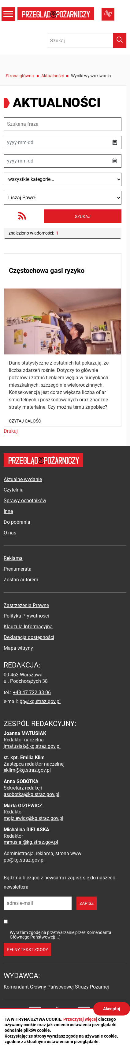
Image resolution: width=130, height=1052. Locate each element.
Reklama (13, 558)
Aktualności (52, 75)
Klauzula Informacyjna (28, 626)
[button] (114, 142)
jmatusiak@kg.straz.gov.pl (32, 746)
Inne (8, 511)
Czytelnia (14, 490)
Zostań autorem (21, 580)
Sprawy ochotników (25, 500)
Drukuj (11, 431)
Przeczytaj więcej (80, 1019)
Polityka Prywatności (26, 616)
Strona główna (20, 75)
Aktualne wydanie (23, 479)
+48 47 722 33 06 (32, 692)
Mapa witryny (18, 648)
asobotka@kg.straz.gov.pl (31, 794)
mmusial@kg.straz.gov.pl (31, 842)
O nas (10, 533)
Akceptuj (111, 1008)
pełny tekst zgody (27, 949)
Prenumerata (18, 569)
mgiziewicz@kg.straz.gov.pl (33, 818)
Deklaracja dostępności (29, 637)
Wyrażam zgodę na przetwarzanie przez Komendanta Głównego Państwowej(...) (60, 934)
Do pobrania (17, 522)
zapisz (87, 903)
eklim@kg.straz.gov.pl (27, 770)
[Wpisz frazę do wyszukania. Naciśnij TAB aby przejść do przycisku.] (86, 40)
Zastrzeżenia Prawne (26, 605)
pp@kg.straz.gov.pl (40, 701)
